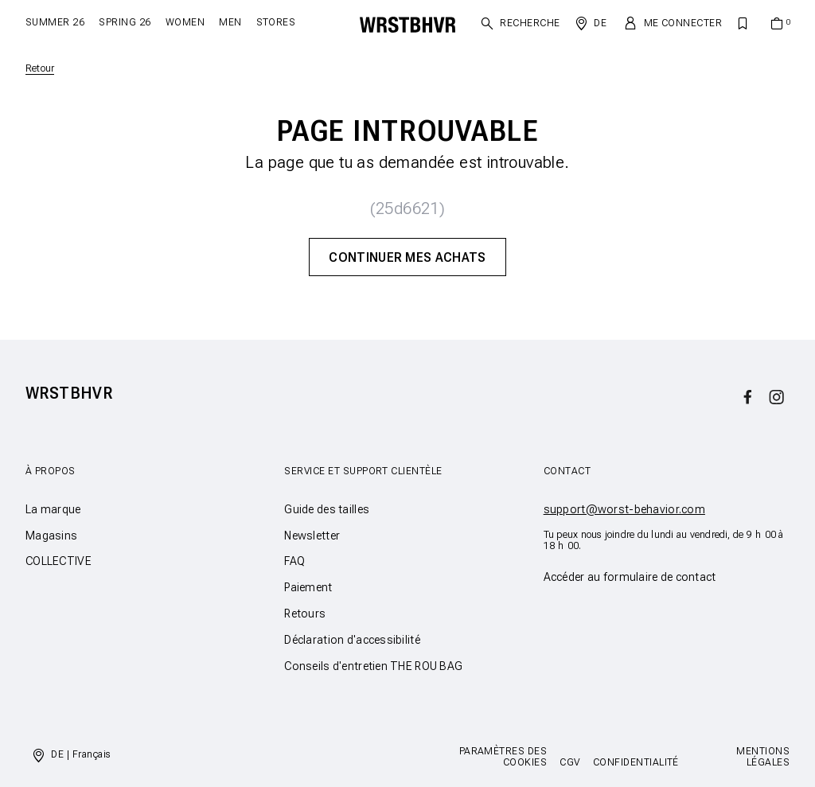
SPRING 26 (124, 22)
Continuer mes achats (407, 257)
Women (185, 22)
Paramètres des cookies (503, 757)
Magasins (51, 535)
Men (230, 22)
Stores (276, 22)
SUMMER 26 (54, 22)
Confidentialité (636, 762)
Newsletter (312, 535)
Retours (305, 613)
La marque (53, 509)
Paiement (308, 587)
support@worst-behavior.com (624, 509)
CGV (569, 762)
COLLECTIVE (58, 561)
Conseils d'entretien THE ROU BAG (373, 666)
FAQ (294, 561)
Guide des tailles (326, 509)
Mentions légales (763, 757)
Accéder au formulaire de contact (630, 577)
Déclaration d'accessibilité (352, 639)
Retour (39, 68)
